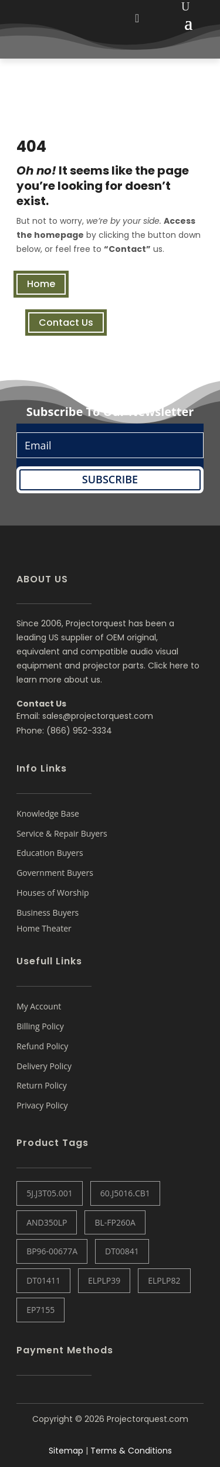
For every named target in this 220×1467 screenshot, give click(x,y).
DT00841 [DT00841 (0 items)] (122, 1251)
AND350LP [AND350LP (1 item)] (46, 1222)
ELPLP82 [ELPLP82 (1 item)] (164, 1280)
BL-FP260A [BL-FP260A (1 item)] (114, 1222)
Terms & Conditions (131, 1450)
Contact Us (66, 322)
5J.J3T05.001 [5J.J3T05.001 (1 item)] (49, 1193)
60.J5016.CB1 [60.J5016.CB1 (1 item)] (125, 1193)
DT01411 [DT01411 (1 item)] (43, 1280)
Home (41, 284)
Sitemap (66, 1450)
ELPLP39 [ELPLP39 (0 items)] (104, 1280)
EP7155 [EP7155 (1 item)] (40, 1309)
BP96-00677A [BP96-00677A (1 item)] (51, 1251)
